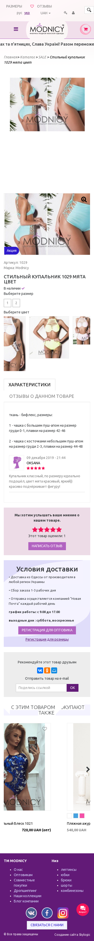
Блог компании (26, 901)
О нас (18, 870)
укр (27, 13)
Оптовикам (23, 875)
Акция (12, 251)
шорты (66, 885)
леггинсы (68, 870)
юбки (65, 875)
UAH (44, 13)
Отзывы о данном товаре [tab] (41, 396)
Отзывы (44, 6)
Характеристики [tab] (30, 384)
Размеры (14, 6)
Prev (16, 130)
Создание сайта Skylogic (72, 934)
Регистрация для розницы (47, 639)
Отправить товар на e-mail (47, 678)
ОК (72, 688)
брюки (66, 880)
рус (19, 13)
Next (78, 130)
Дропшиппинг (25, 891)
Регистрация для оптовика (47, 630)
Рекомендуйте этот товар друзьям (47, 662)
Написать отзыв (47, 546)
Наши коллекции (27, 896)
